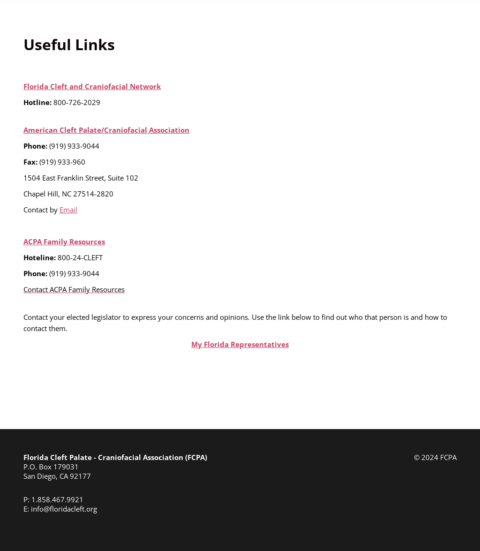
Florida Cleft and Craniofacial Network (92, 86)
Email (68, 209)
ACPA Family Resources (64, 241)
